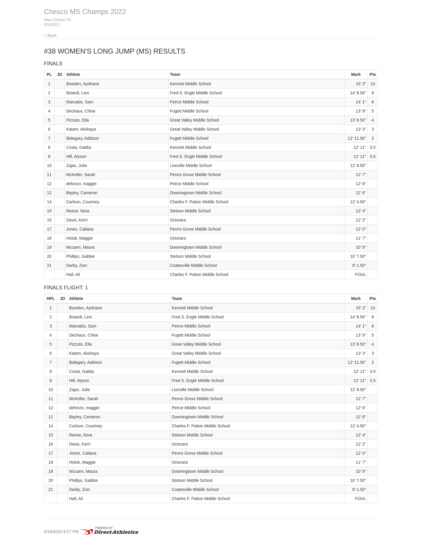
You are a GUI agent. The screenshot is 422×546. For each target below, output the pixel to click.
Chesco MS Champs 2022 (85, 12)
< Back (50, 35)
